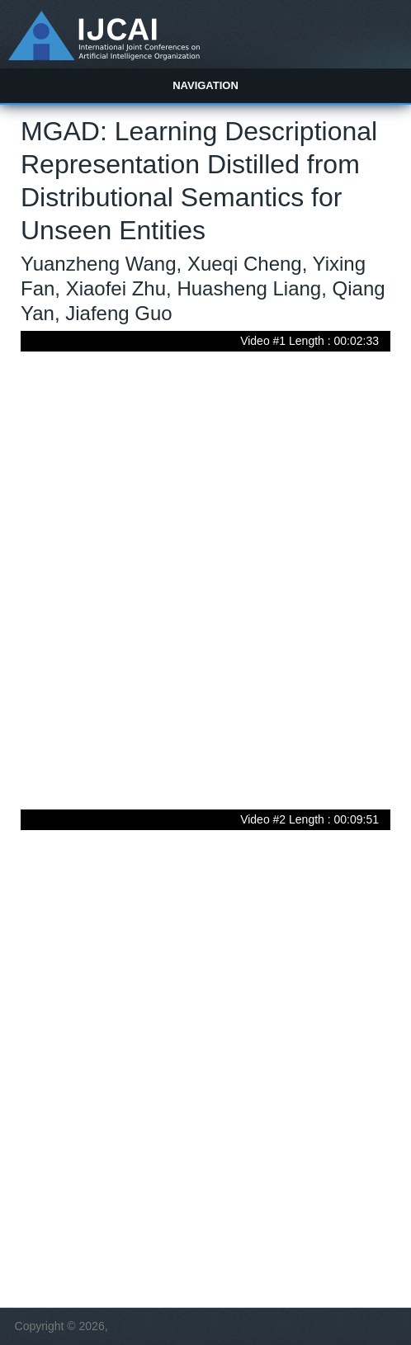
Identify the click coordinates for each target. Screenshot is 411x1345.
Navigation (205, 85)
